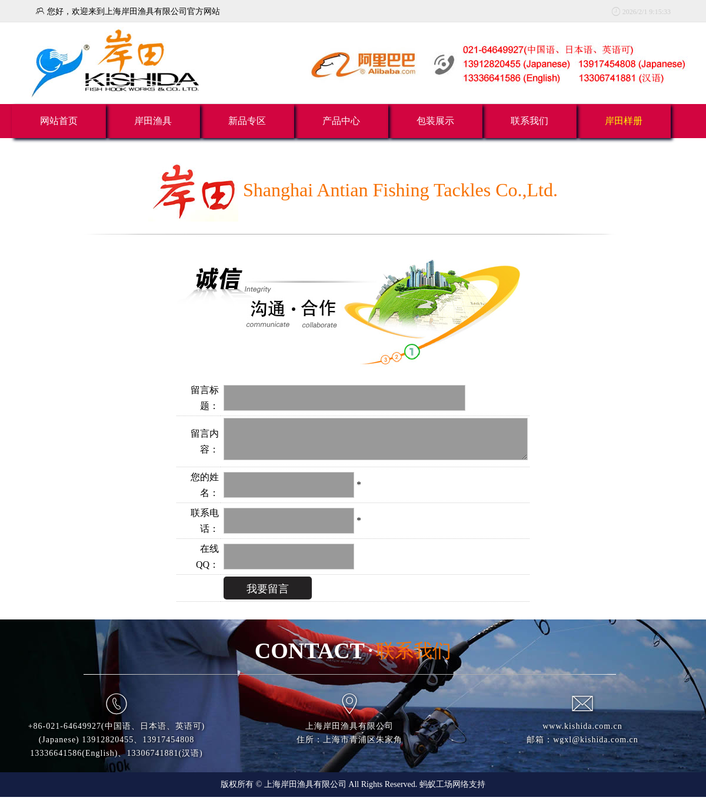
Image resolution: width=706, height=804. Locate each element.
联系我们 (529, 121)
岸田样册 (623, 121)
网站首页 (59, 121)
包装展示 (435, 121)
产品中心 (341, 121)
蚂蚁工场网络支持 (452, 791)
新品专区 (247, 121)
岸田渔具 (153, 121)
